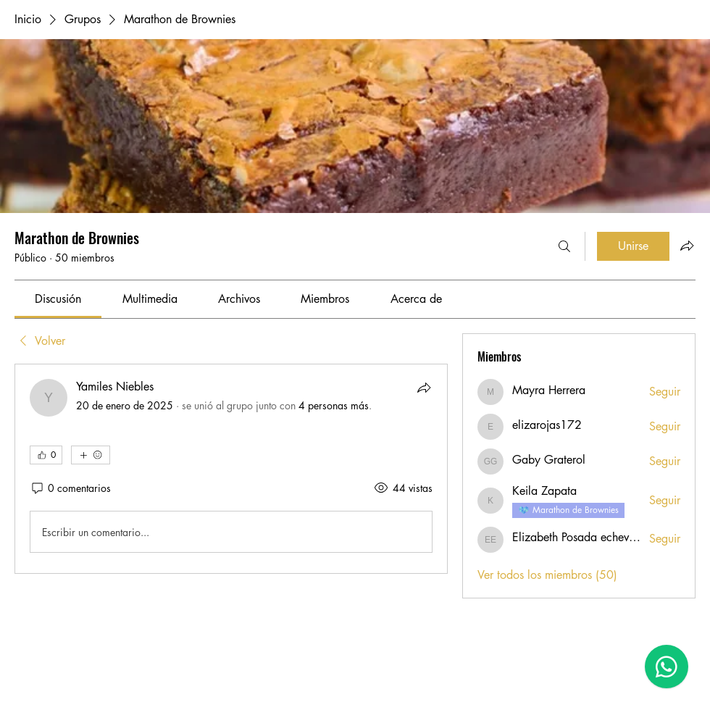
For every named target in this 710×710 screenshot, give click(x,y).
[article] (231, 469)
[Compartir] (424, 387)
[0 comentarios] (70, 488)
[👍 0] (46, 455)
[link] (58, 298)
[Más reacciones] (90, 455)
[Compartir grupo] (687, 245)
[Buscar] (564, 246)
